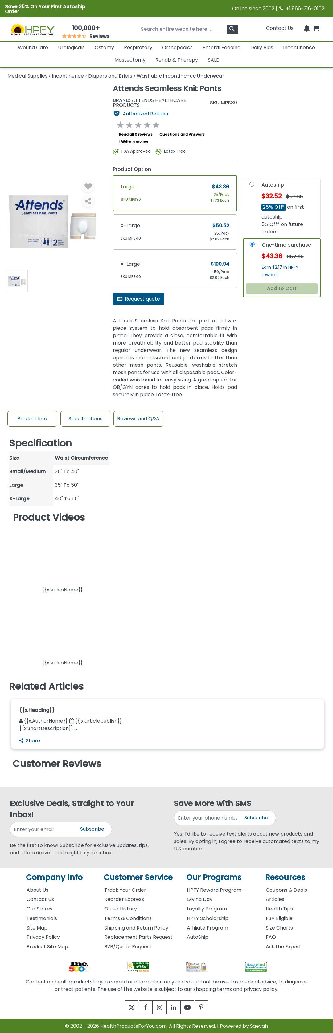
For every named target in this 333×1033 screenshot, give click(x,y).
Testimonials (42, 918)
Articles (275, 899)
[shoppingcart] (316, 28)
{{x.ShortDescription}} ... (48, 728)
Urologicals (71, 47)
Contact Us (280, 28)
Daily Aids (261, 47)
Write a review (134, 141)
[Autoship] (251, 185)
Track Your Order (125, 890)
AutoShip (197, 937)
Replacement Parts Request (138, 937)
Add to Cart (282, 288)
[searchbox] (188, 29)
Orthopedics (177, 47)
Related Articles (46, 686)
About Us (37, 890)
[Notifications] (306, 28)
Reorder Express (124, 899)
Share (29, 740)
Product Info (32, 418)
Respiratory (138, 47)
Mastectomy (130, 59)
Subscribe (92, 829)
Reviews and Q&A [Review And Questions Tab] (138, 418)
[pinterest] (209, 1007)
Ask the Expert (283, 946)
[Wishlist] (88, 186)
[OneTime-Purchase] (252, 245)
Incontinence (299, 47)
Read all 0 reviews (136, 134)
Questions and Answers (182, 134)
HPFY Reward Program (214, 890)
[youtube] (192, 1007)
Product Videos (49, 517)
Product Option (132, 169)
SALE (213, 59)
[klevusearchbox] (232, 29)
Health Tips (279, 908)
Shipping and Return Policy (136, 927)
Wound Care (33, 47)
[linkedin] (175, 1007)
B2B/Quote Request (128, 946)
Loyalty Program (207, 908)
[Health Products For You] (32, 29)
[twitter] (124, 1007)
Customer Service (138, 877)
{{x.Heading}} (37, 710)
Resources (285, 877)
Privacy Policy (43, 937)
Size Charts (279, 927)
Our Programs (213, 877)
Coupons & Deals (286, 890)
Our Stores (39, 908)
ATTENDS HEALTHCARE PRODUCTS (149, 103)
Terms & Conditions (128, 918)
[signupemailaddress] (43, 829)
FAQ (271, 937)
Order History (120, 908)
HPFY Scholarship (207, 918)
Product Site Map (47, 946)
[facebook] (141, 1007)
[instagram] (158, 1007)
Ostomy (104, 47)
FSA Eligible (279, 918)
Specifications (85, 418)
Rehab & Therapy (176, 59)
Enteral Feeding (221, 47)
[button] (62, 560)
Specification (40, 443)
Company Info (54, 877)
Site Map (37, 927)
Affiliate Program (207, 927)
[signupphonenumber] (207, 817)
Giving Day (199, 899)
